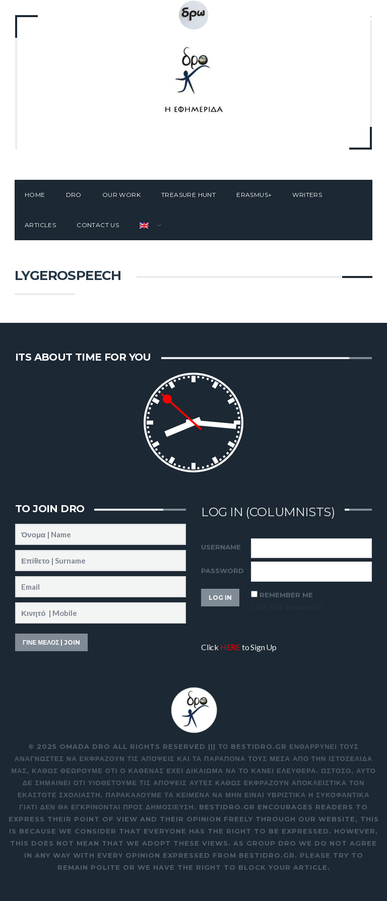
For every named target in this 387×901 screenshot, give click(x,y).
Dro (74, 194)
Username (221, 547)
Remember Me (286, 595)
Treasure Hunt (188, 194)
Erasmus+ (254, 194)
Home (35, 194)
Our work (121, 194)
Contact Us (98, 225)
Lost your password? (287, 606)
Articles (40, 225)
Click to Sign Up (239, 647)
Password (222, 571)
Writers (307, 194)
